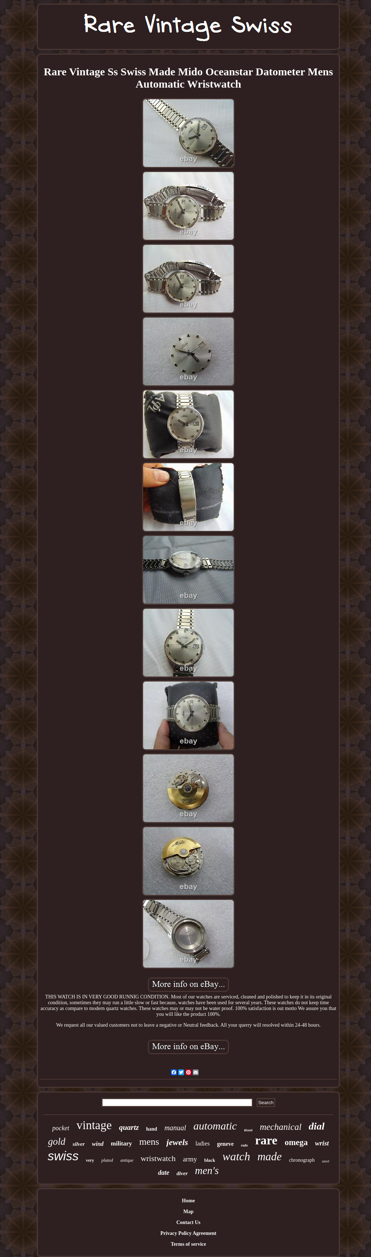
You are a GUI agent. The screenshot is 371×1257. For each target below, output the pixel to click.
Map (188, 1211)
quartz (129, 1127)
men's (207, 1170)
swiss (63, 1156)
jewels (177, 1142)
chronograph (302, 1160)
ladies (202, 1143)
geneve (225, 1144)
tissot (248, 1130)
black (209, 1160)
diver (182, 1173)
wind (98, 1144)
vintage (94, 1125)
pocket (60, 1128)
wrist (322, 1143)
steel (325, 1161)
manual (175, 1128)
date (163, 1172)
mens (149, 1141)
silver (78, 1144)
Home (188, 1200)
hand (151, 1129)
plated (107, 1160)
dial (317, 1126)
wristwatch (158, 1158)
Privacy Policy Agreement (188, 1233)
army (190, 1159)
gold (56, 1141)
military (121, 1143)
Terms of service (188, 1244)
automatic (215, 1126)
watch (236, 1156)
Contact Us (188, 1222)
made (269, 1156)
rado (244, 1145)
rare (266, 1140)
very (90, 1160)
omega (296, 1142)
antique (126, 1160)
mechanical (280, 1127)
